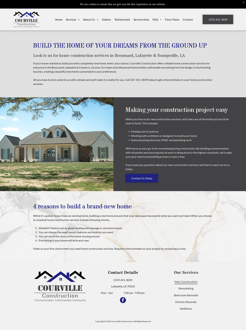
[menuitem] (58, 19)
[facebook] (123, 300)
